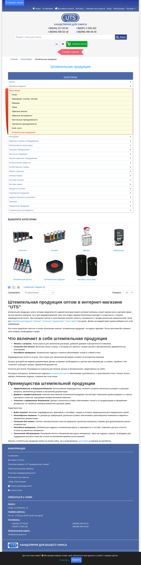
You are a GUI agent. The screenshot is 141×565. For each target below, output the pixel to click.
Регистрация (118, 9)
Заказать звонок (15, 2)
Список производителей (21, 486)
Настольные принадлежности (25, 120)
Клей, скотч (17, 128)
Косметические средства (19, 163)
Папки (14, 107)
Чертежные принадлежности (24, 124)
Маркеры (16, 103)
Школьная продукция (18, 154)
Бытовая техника (16, 180)
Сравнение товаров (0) (34, 287)
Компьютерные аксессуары (21, 145)
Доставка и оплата (66, 9)
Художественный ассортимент (22, 197)
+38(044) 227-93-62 (58, 28)
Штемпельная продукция (23, 132)
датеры (37, 321)
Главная (14, 59)
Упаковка (13, 202)
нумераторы (58, 321)
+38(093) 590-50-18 (58, 32)
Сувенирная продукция (19, 193)
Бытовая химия (15, 184)
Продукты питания (17, 189)
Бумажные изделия (17, 86)
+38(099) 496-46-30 (86, 32)
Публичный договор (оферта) (20, 469)
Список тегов (16, 490)
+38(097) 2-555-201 (86, 28)
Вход (109, 9)
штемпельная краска (60, 373)
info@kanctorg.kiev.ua (17, 534)
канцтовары (83, 441)
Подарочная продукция (19, 206)
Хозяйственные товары (19, 167)
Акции (38, 9)
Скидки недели (70, 52)
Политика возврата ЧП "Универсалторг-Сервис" (29, 464)
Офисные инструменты (22, 115)
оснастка (47, 321)
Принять (76, 560)
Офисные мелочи (19, 111)
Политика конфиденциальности (22, 473)
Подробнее (64, 560)
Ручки (14, 95)
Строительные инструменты (21, 210)
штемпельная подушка (22, 321)
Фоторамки (13, 137)
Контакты (80, 9)
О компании (48, 9)
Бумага (12, 82)
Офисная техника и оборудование (24, 141)
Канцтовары (26, 59)
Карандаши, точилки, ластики (25, 99)
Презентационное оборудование (23, 158)
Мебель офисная (16, 171)
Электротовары (15, 176)
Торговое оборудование (19, 150)
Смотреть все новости (95, 9)
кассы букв (70, 321)
